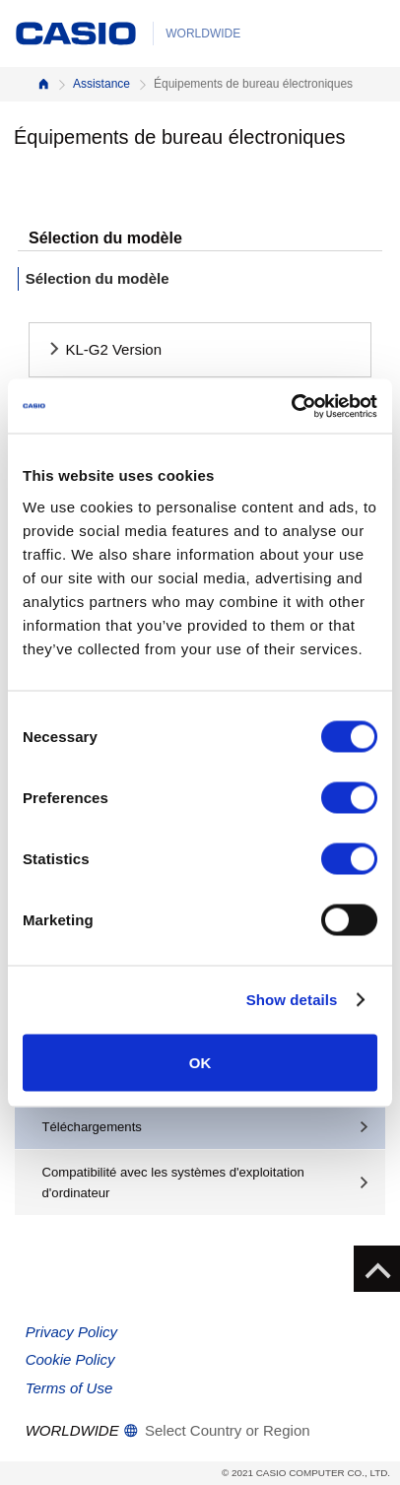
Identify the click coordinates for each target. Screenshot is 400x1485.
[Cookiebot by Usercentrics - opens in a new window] (291, 406)
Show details (292, 999)
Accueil (43, 84)
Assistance (101, 84)
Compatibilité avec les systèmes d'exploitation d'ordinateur (173, 1182)
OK (200, 1061)
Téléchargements (92, 1126)
